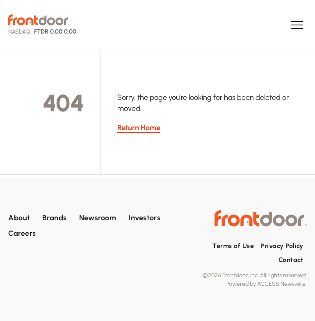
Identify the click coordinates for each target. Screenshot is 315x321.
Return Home (138, 127)
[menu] (297, 25)
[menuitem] (25, 218)
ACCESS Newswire (281, 283)
